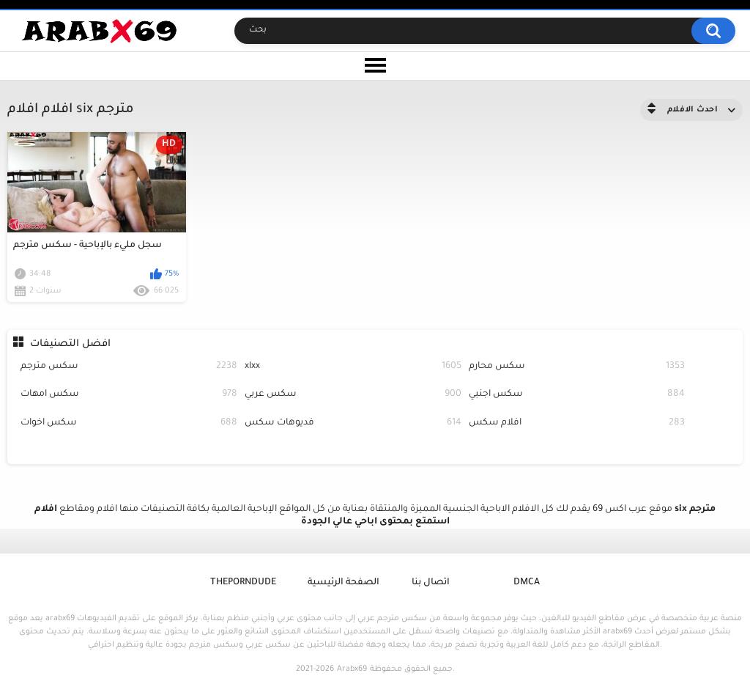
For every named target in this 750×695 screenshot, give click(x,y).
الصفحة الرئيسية (343, 583)
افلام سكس (577, 423)
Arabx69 (352, 669)
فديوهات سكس (353, 423)
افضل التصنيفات (70, 344)
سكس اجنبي (577, 395)
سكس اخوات (129, 423)
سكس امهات (129, 395)
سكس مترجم (129, 367)
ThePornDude (243, 583)
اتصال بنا (431, 583)
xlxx (353, 367)
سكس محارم (577, 367)
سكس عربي (353, 395)
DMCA (526, 583)
